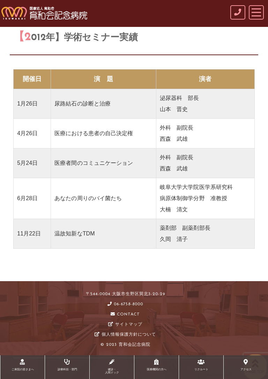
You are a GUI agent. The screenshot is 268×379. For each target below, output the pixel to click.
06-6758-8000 (125, 304)
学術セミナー (56, 272)
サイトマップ (125, 324)
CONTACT (125, 314)
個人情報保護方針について (125, 335)
